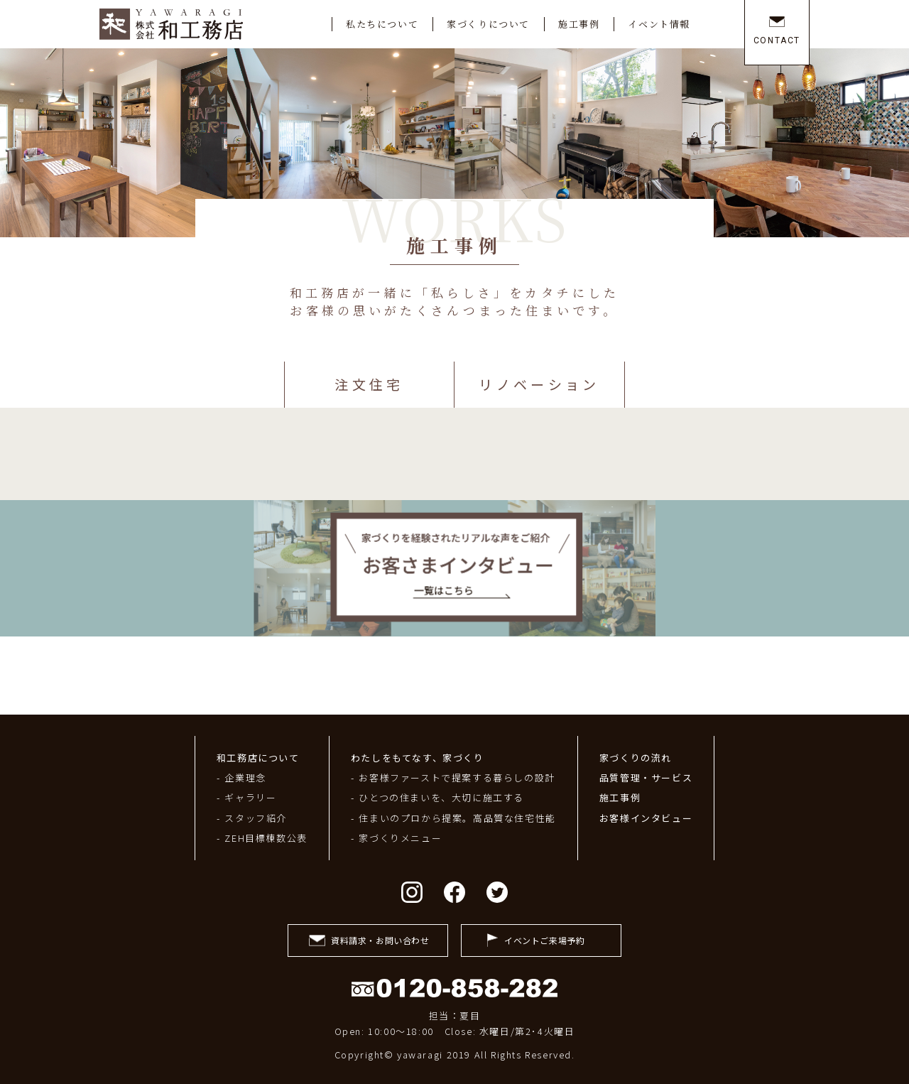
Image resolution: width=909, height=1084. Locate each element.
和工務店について (258, 757)
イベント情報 (659, 24)
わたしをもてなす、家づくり (417, 757)
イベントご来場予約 (544, 940)
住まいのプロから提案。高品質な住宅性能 (457, 818)
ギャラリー (250, 797)
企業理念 (245, 777)
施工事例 (620, 797)
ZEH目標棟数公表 (265, 838)
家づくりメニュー (400, 838)
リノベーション (539, 384)
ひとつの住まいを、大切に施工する (441, 797)
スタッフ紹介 (255, 818)
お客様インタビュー (645, 818)
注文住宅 (368, 384)
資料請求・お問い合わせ (380, 940)
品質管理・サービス (645, 777)
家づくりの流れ (635, 757)
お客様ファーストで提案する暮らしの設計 (457, 777)
